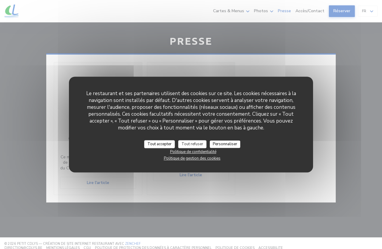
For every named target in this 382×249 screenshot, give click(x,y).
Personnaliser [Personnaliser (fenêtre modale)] (225, 144)
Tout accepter (159, 144)
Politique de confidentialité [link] (193, 151)
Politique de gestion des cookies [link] (192, 158)
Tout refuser (192, 144)
